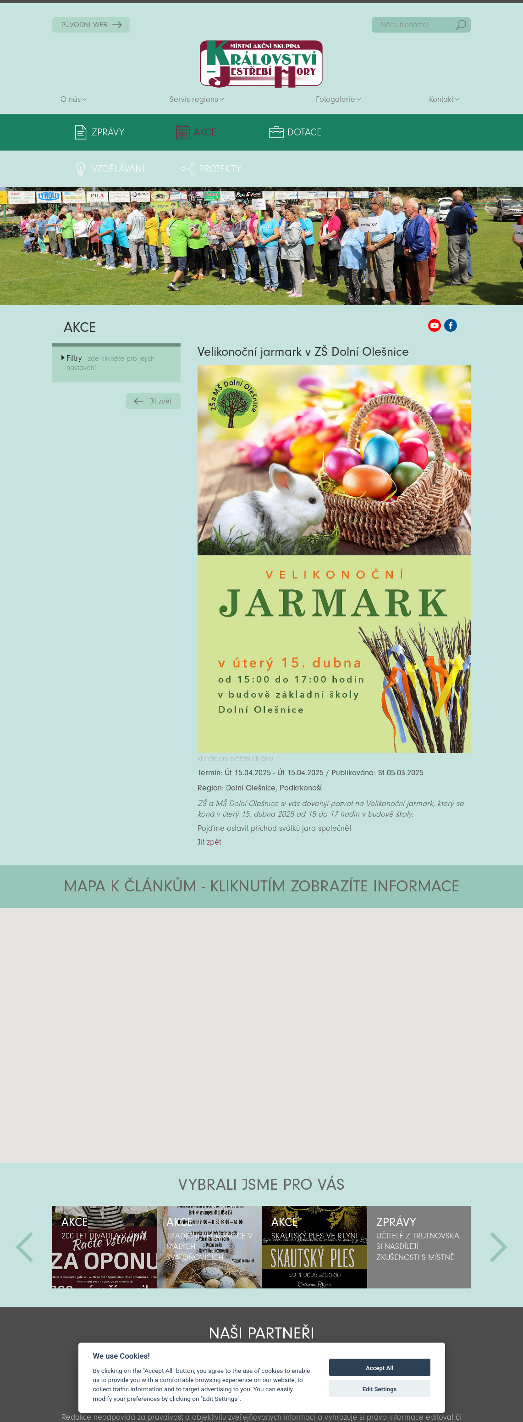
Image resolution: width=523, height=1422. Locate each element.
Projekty (419, 132)
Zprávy (108, 132)
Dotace (246, 132)
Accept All (379, 1368)
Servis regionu (194, 99)
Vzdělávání (330, 132)
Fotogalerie (335, 99)
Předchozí (24, 1210)
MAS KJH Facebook (450, 288)
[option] (104, 1210)
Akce (176, 132)
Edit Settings (380, 1389)
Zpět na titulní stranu (261, 64)
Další (498, 1210)
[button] (287, 926)
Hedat (461, 25)
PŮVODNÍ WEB (84, 25)
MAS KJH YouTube (434, 288)
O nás (71, 99)
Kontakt (441, 99)
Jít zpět (160, 364)
